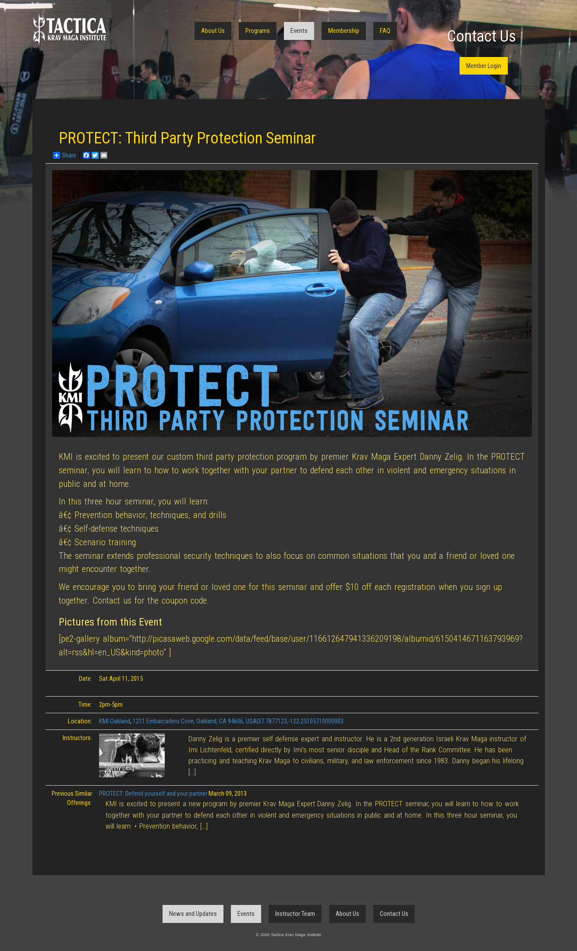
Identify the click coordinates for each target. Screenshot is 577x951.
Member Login (483, 65)
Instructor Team (295, 914)
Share (64, 155)
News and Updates (193, 914)
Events (299, 31)
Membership (343, 31)
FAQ (385, 31)
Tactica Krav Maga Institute (69, 29)
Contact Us (481, 36)
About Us (213, 31)
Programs (257, 31)
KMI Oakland (114, 721)
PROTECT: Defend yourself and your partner (153, 793)
